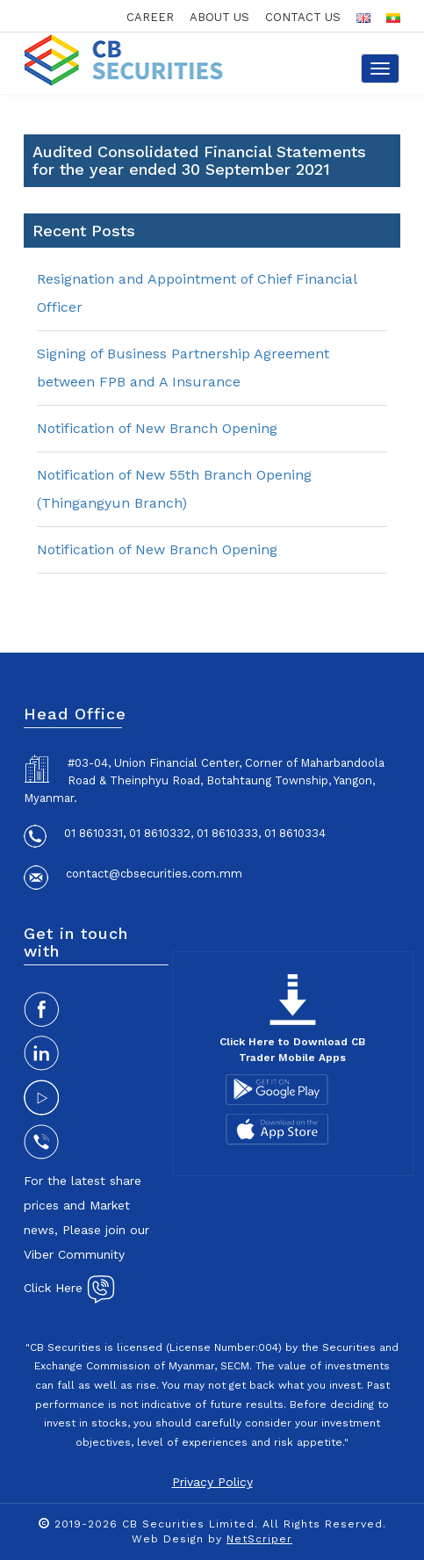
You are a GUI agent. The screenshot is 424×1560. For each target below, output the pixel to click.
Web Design (168, 1539)
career (150, 17)
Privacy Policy (212, 1482)
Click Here (69, 1288)
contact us (303, 17)
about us (219, 17)
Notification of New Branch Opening (157, 428)
